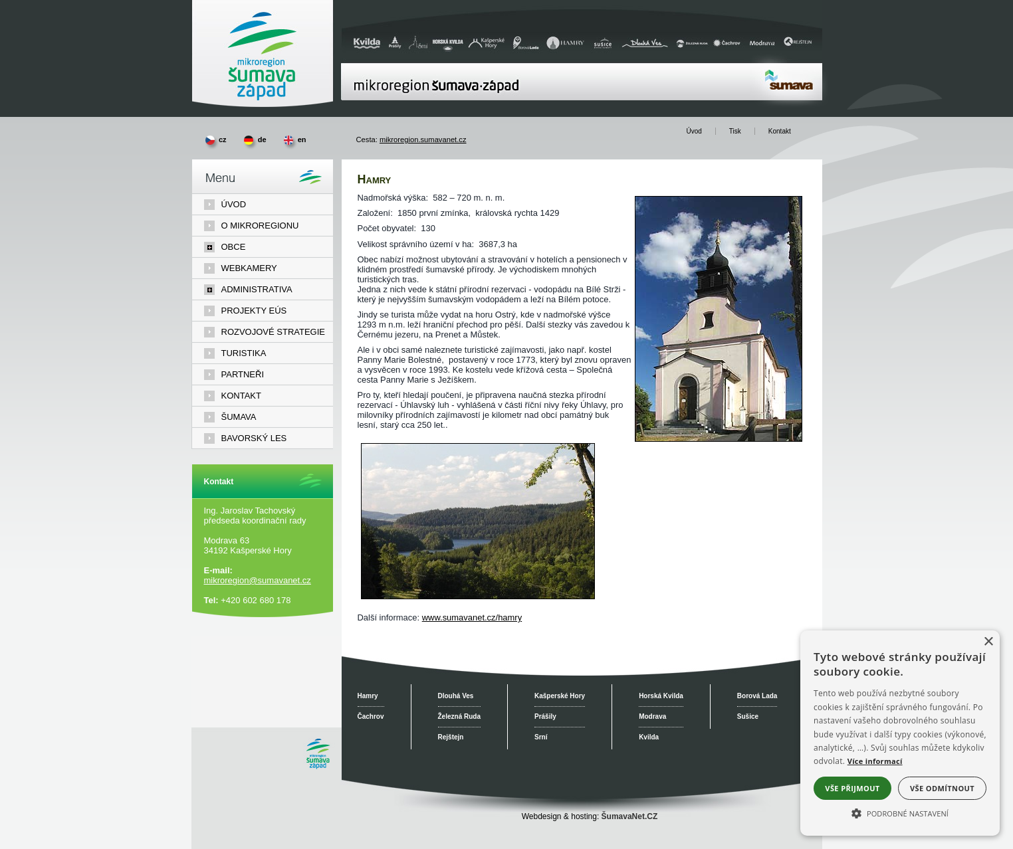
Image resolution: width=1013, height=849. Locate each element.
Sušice (747, 716)
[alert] (900, 733)
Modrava (652, 716)
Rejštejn (451, 737)
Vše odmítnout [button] (942, 788)
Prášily (545, 716)
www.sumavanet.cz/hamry (472, 617)
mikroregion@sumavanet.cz (257, 580)
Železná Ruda (459, 716)
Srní (540, 737)
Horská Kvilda (661, 696)
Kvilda (649, 737)
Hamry (368, 696)
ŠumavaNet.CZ (630, 816)
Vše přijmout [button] (852, 788)
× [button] (988, 642)
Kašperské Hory (559, 696)
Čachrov (371, 716)
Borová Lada (757, 696)
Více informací (875, 761)
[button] (900, 812)
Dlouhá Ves (456, 696)
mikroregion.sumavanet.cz (423, 139)
